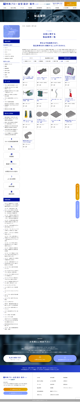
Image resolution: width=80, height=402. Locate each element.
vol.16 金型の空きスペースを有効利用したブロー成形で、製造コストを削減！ (11, 263)
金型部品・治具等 (9, 58)
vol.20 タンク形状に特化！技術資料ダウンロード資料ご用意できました (11, 244)
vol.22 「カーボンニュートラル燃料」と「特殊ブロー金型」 (12, 229)
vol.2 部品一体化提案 (10, 314)
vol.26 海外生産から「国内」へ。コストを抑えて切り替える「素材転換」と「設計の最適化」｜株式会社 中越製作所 (12, 211)
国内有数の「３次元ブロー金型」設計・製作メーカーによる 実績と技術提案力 (11, 119)
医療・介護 (7, 72)
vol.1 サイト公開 (9, 316)
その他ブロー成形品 (9, 56)
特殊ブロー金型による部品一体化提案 (11, 95)
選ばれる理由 (13, 7)
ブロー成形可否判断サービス (11, 85)
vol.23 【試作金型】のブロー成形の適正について (12, 226)
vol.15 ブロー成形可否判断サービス (11, 267)
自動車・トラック (8, 64)
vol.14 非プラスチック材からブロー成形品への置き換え (11, 271)
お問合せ (65, 381)
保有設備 (57, 7)
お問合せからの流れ (54, 395)
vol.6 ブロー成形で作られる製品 (11, 298)
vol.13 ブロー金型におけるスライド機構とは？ (12, 275)
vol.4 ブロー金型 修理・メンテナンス (11, 308)
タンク (6, 47)
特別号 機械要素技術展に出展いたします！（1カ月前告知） (11, 304)
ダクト (6, 52)
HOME (4, 7)
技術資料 (75, 7)
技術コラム (49, 7)
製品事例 (30, 7)
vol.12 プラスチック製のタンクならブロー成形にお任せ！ (11, 278)
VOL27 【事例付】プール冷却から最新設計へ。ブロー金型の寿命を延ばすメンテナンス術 (12, 205)
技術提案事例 (39, 7)
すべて (31, 58)
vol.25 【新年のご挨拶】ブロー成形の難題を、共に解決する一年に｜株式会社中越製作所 (12, 217)
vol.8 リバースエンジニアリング (11, 291)
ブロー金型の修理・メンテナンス (11, 98)
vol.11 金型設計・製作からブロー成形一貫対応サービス (11, 282)
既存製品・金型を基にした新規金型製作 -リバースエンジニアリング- (12, 105)
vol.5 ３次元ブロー (9, 301)
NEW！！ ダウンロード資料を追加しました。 (11, 233)
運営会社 (65, 384)
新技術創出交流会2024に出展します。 (11, 324)
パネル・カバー (8, 54)
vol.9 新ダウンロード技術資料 (11, 288)
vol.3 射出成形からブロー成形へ (11, 311)
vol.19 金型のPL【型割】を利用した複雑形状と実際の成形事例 (11, 249)
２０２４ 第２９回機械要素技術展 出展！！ (11, 328)
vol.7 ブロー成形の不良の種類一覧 (11, 295)
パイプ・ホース (8, 50)
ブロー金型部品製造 (9, 101)
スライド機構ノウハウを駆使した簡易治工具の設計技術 (11, 134)
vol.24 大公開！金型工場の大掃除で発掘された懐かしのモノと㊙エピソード (11, 222)
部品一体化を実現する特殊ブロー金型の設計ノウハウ (11, 123)
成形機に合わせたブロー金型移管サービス (11, 88)
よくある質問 (66, 7)
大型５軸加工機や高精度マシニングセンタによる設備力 (11, 130)
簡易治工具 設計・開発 (10, 109)
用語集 (51, 388)
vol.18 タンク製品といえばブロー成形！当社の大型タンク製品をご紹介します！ (11, 254)
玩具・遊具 (7, 70)
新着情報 (65, 378)
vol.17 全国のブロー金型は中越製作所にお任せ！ (12, 259)
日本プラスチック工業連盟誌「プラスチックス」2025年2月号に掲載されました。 (11, 320)
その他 (6, 76)
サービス (22, 7)
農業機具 (7, 68)
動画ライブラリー (54, 391)
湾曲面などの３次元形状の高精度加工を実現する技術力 (11, 126)
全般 (6, 74)
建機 (6, 66)
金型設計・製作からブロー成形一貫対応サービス (12, 91)
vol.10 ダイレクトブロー (10, 285)
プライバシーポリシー (68, 388)
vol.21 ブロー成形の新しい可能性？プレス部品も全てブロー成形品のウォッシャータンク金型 (12, 238)
